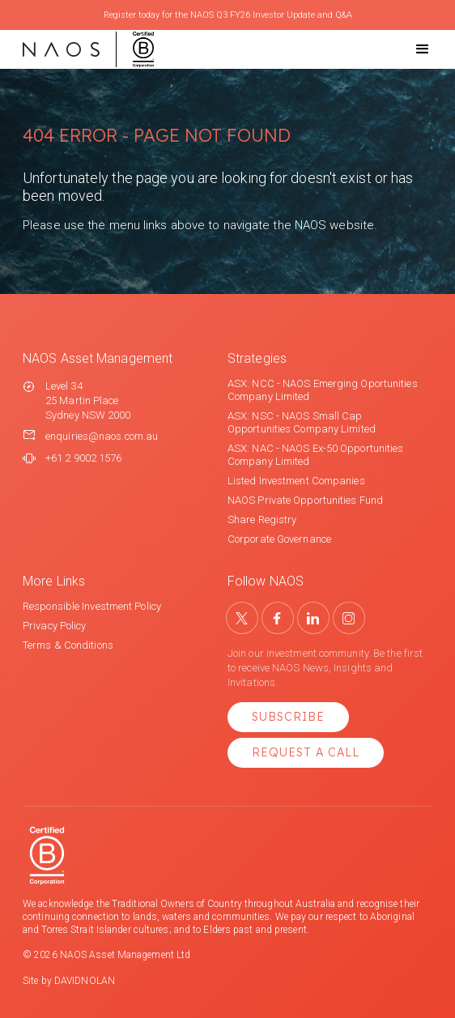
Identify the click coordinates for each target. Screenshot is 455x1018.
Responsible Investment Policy (92, 606)
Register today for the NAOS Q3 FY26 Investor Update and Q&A (228, 15)
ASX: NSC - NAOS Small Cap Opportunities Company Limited (302, 422)
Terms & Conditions (68, 645)
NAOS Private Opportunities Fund (305, 500)
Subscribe (288, 716)
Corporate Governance (279, 539)
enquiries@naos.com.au (101, 436)
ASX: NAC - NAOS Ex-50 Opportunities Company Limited (316, 454)
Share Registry (262, 519)
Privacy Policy (54, 626)
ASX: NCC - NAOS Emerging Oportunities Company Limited (323, 390)
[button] (408, 49)
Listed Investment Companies (296, 481)
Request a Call (305, 752)
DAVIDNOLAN (84, 980)
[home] (88, 49)
